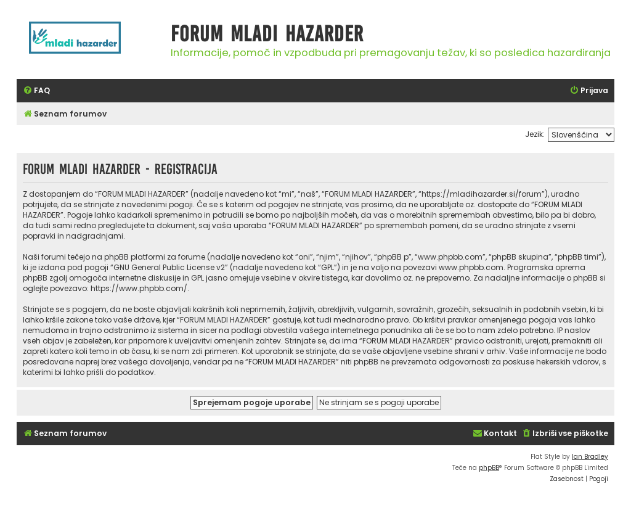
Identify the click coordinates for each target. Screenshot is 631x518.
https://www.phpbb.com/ (139, 288)
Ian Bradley (590, 456)
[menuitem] (36, 91)
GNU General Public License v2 (169, 267)
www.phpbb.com (471, 267)
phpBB (489, 467)
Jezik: (535, 134)
